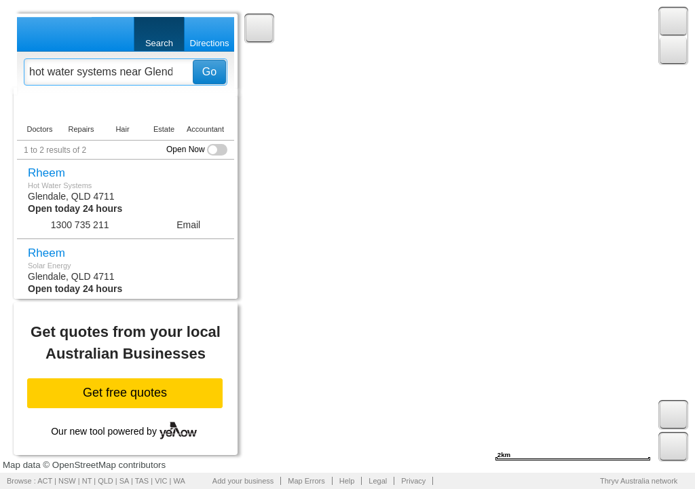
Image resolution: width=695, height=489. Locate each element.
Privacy (413, 481)
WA (179, 481)
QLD (105, 481)
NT (87, 481)
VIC (161, 481)
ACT (44, 481)
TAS (142, 481)
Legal (378, 481)
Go (209, 71)
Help (347, 481)
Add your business (243, 481)
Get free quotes (125, 392)
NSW (67, 481)
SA (124, 481)
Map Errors (306, 481)
